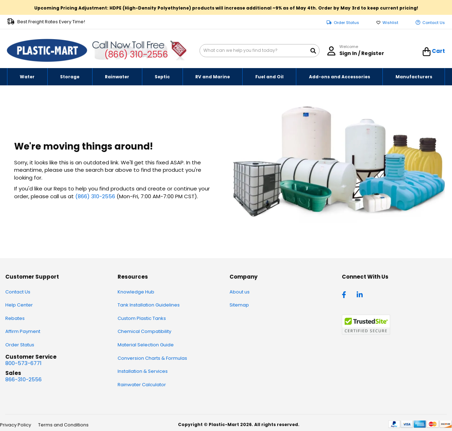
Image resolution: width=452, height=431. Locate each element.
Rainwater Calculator (142, 384)
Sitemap (239, 305)
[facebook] (346, 294)
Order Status (346, 22)
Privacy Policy (15, 424)
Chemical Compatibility (144, 331)
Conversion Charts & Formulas (152, 358)
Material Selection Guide (146, 344)
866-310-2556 (23, 379)
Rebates (15, 318)
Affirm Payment (22, 331)
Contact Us (433, 22)
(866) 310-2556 (136, 54)
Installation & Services (143, 371)
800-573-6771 (23, 363)
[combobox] (260, 50)
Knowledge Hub (136, 292)
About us (240, 292)
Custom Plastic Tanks (142, 318)
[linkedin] (360, 294)
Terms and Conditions (63, 424)
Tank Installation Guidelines (149, 305)
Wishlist (390, 22)
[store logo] (47, 50)
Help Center (19, 305)
